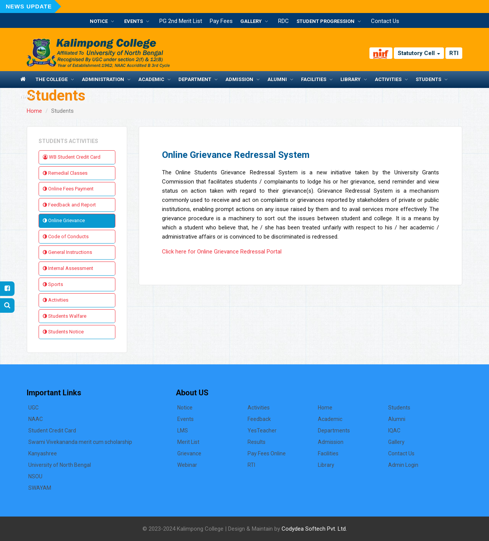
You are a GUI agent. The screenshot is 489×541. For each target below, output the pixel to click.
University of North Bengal (59, 465)
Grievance (189, 453)
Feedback (259, 419)
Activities (388, 79)
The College (52, 79)
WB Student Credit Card (71, 157)
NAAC (27, 96)
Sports (53, 284)
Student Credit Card (52, 430)
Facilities (313, 79)
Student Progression (325, 21)
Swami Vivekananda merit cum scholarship (80, 442)
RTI (453, 53)
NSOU (35, 476)
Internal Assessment (68, 268)
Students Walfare (64, 316)
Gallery (251, 21)
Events (133, 21)
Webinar (187, 465)
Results (257, 442)
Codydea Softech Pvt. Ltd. (314, 528)
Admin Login (403, 465)
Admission (239, 79)
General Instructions (67, 252)
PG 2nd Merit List (180, 21)
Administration (103, 79)
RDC (283, 21)
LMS (182, 430)
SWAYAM (39, 488)
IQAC (394, 430)
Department (194, 79)
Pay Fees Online (267, 453)
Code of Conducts (66, 236)
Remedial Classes (65, 173)
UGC (33, 408)
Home (34, 110)
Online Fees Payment (68, 189)
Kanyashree (42, 453)
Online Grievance (64, 220)
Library (350, 79)
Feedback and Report (69, 205)
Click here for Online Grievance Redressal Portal (222, 251)
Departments (334, 430)
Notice (99, 21)
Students (428, 79)
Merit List (188, 442)
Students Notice (63, 332)
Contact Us (385, 21)
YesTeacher (262, 430)
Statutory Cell (419, 53)
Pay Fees (221, 21)
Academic (151, 79)
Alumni (277, 79)
